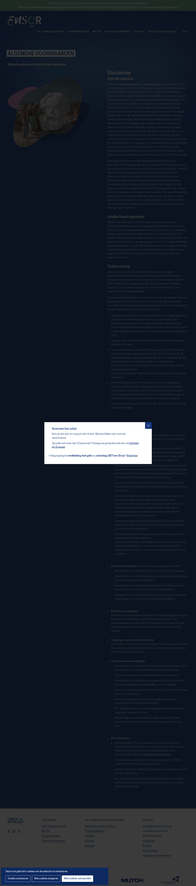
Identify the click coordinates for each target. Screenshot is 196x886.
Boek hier (133, 453)
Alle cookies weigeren (46, 878)
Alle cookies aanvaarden (77, 878)
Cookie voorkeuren (18, 878)
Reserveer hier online (65, 427)
